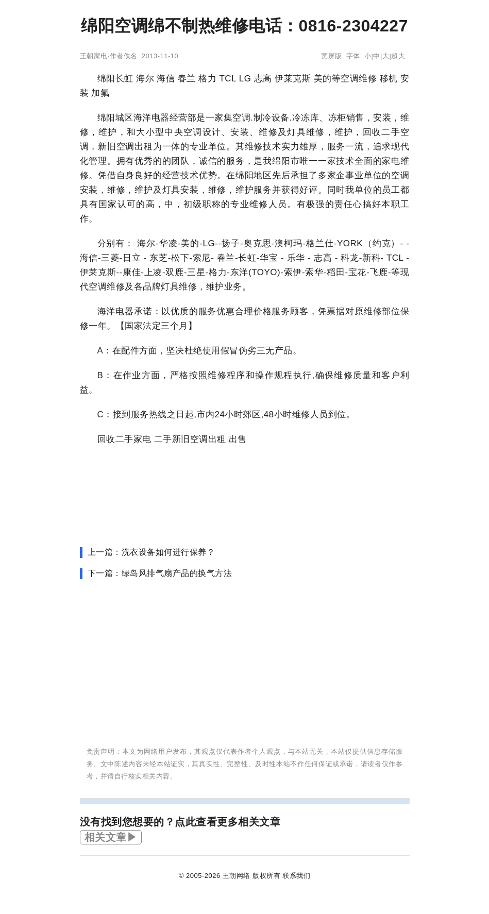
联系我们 (296, 875)
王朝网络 (236, 875)
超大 (398, 56)
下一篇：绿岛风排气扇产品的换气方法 (160, 573)
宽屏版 (331, 56)
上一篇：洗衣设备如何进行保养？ (151, 552)
